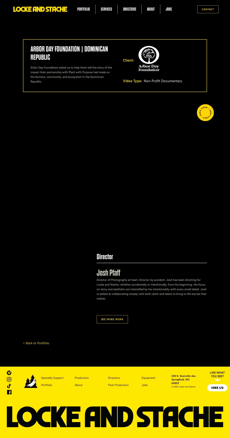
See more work (112, 319)
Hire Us (217, 387)
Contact (208, 9)
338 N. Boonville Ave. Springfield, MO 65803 (183, 379)
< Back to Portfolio (36, 343)
